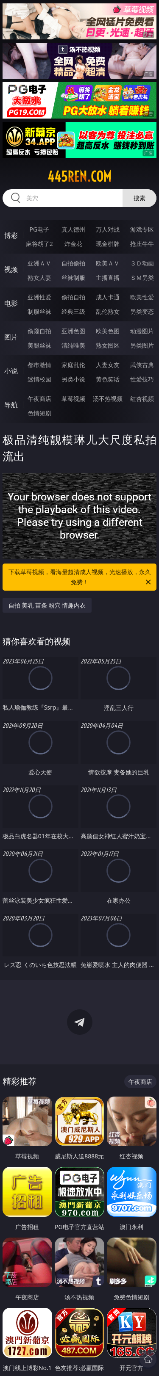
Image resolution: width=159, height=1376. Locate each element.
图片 (11, 337)
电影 (11, 303)
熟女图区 (108, 345)
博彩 (11, 235)
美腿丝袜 (39, 345)
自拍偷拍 (73, 263)
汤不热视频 (108, 399)
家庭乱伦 (73, 365)
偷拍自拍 (73, 297)
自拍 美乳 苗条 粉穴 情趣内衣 (47, 605)
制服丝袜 (39, 311)
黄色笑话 (108, 379)
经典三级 (73, 311)
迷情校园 (39, 379)
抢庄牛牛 (142, 244)
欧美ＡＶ (108, 263)
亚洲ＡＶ (39, 263)
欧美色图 (108, 331)
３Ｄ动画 (142, 263)
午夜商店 (39, 399)
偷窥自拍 (39, 331)
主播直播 (108, 278)
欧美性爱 (142, 297)
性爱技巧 (142, 379)
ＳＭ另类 (142, 278)
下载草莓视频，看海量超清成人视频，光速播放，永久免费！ (80, 577)
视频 (11, 269)
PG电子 (39, 229)
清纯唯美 (73, 345)
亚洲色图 (73, 331)
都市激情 (39, 365)
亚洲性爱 (39, 297)
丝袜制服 (73, 278)
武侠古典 (142, 365)
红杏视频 (142, 399)
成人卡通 (108, 297)
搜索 (139, 198)
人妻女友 (108, 365)
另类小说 (73, 379)
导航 (11, 404)
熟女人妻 (39, 278)
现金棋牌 (108, 244)
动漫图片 (142, 331)
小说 (11, 371)
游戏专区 (142, 229)
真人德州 (73, 229)
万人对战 (108, 229)
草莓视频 (73, 399)
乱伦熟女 (108, 311)
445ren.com (79, 176)
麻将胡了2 (39, 244)
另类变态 (142, 311)
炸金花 (73, 244)
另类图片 (142, 345)
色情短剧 (39, 413)
